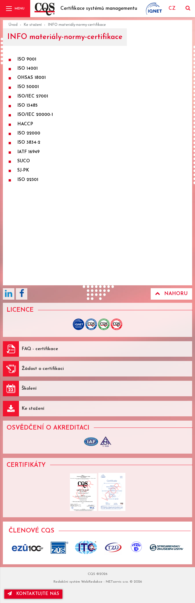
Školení (29, 388)
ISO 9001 (26, 59)
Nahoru (171, 293)
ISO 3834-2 (28, 142)
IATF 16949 (28, 152)
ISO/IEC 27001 (32, 96)
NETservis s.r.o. (117, 582)
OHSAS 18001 (31, 78)
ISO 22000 (28, 133)
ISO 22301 (27, 180)
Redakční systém (66, 582)
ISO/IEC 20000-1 (35, 115)
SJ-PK (23, 170)
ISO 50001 (28, 87)
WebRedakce (91, 582)
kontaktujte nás (33, 593)
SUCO (23, 161)
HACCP (25, 124)
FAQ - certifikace (40, 349)
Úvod (13, 25)
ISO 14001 (27, 69)
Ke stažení (33, 25)
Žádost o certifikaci (43, 368)
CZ (172, 8)
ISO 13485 (27, 106)
